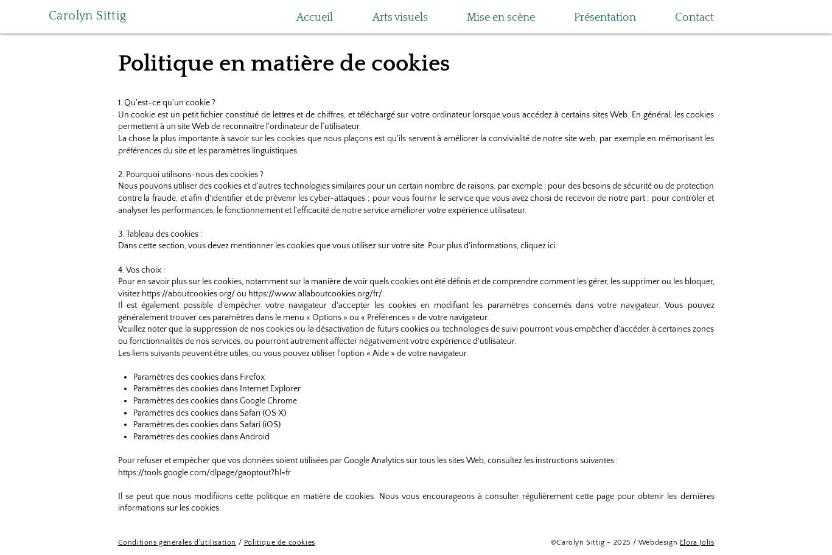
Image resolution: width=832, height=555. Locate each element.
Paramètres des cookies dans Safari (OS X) (209, 413)
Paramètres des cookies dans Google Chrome (215, 401)
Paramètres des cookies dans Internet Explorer (217, 389)
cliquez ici (538, 246)
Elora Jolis (697, 542)
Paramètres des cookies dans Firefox (199, 377)
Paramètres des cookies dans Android (201, 437)
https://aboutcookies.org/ (188, 294)
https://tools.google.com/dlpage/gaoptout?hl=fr (204, 473)
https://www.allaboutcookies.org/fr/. (316, 294)
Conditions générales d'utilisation (177, 542)
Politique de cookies (279, 542)
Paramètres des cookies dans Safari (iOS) (207, 425)
